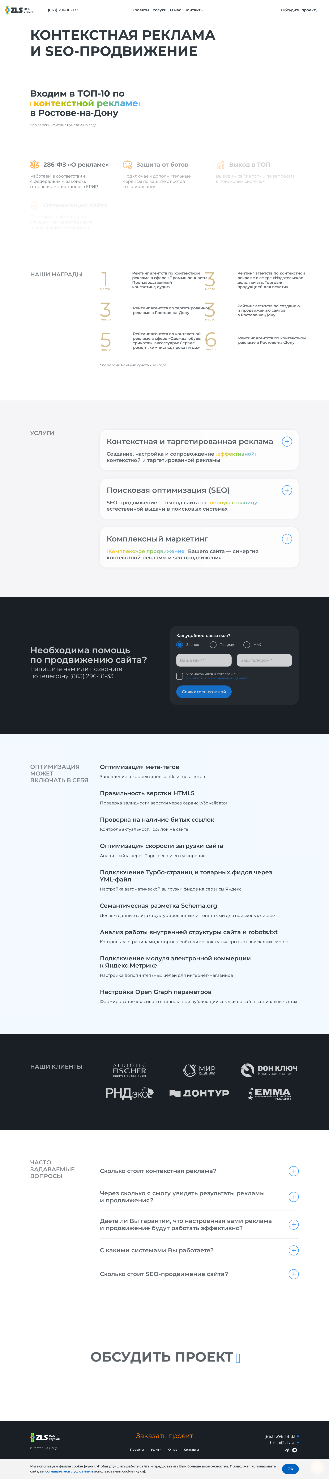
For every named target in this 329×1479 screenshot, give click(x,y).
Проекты (140, 10)
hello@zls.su (282, 1442)
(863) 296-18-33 (62, 10)
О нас (175, 10)
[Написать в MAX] (294, 1450)
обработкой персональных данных (217, 678)
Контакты (194, 10)
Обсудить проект (298, 10)
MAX (257, 645)
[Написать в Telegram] (287, 1450)
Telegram (227, 645)
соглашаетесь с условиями (69, 1471)
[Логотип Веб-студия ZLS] (24, 10)
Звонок (192, 645)
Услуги (160, 10)
